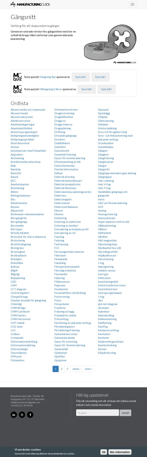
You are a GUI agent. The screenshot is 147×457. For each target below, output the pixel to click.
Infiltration (104, 278)
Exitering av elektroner (67, 221)
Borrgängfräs (19, 218)
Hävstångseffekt (108, 251)
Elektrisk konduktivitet (67, 184)
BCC (13, 180)
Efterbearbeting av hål (67, 161)
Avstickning (17, 158)
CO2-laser (17, 326)
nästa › (76, 368)
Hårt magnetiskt (107, 240)
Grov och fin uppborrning (112, 131)
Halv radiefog (106, 180)
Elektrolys (60, 195)
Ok (103, 452)
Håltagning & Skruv (51, 89)
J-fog (101, 296)
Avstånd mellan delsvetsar (26, 161)
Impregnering (106, 266)
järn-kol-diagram (107, 304)
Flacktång (60, 262)
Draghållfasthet (63, 116)
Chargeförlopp (19, 296)
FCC (56, 247)
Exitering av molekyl (66, 225)
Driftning (59, 131)
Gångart (103, 150)
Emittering (60, 218)
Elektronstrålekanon (66, 206)
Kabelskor (104, 311)
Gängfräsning (106, 158)
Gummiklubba (105, 146)
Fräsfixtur (60, 307)
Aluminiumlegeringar (23, 124)
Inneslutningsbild (108, 281)
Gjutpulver (60, 360)
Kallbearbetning (107, 319)
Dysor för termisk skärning (69, 158)
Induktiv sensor (107, 270)
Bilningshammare (21, 195)
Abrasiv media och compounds (28, 109)
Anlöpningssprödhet (22, 139)
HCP (100, 206)
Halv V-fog (104, 184)
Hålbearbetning (107, 225)
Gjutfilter (59, 356)
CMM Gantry (18, 315)
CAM (14, 285)
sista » (88, 368)
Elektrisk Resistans (65, 188)
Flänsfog (59, 278)
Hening (102, 210)
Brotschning (18, 240)
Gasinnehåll (61, 349)
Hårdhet (103, 236)
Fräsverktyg (61, 319)
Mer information (120, 452)
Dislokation (17, 360)
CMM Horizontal (20, 319)
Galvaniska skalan (64, 337)
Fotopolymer (61, 304)
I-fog (101, 262)
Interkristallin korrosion (112, 285)
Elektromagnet (63, 199)
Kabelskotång (106, 315)
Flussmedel (60, 274)
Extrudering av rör (65, 232)
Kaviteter (103, 337)
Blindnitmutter (19, 203)
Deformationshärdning (24, 341)
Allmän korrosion (20, 120)
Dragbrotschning (64, 113)
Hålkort (102, 229)
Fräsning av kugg (64, 311)
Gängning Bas (48, 76)
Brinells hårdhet (20, 232)
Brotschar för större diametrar (28, 236)
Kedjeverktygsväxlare (111, 341)
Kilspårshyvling (107, 352)
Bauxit (14, 176)
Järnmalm (103, 307)
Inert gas (103, 274)
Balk (13, 165)
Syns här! (80, 76)
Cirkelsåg (16, 304)
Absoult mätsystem (22, 116)
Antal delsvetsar (20, 143)
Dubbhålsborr (62, 143)
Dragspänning (62, 128)
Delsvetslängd (19, 349)
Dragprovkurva (63, 124)
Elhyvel (58, 210)
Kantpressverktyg (108, 330)
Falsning (59, 236)
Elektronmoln (62, 203)
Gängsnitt (104, 169)
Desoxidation (19, 352)
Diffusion (16, 356)
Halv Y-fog (104, 188)
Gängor (102, 165)
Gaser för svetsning (65, 341)
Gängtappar (105, 176)
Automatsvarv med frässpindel (28, 150)
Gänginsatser (106, 161)
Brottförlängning (21, 244)
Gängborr (103, 154)
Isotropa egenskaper (110, 292)
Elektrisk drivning (64, 176)
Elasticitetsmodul (64, 165)
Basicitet (16, 173)
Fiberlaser (60, 255)
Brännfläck (17, 262)
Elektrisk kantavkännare (68, 180)
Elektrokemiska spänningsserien (72, 191)
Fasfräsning (61, 244)
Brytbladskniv (19, 255)
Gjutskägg (104, 113)
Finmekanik (60, 259)
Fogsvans (59, 285)
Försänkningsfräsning (67, 330)
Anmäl (125, 412)
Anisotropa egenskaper (24, 131)
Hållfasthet (104, 232)
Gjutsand (103, 109)
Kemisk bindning (107, 345)
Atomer (15, 146)
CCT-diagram (18, 289)
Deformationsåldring (23, 345)
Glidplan (103, 116)
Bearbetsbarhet (20, 184)
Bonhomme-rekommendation (27, 214)
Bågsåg (15, 274)
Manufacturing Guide (29, 4)
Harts (101, 199)
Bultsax (15, 266)
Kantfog (103, 326)
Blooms (15, 206)
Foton (57, 300)
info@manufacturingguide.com (25, 402)
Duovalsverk (61, 150)
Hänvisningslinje (107, 244)
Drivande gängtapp (65, 135)
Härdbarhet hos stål (109, 247)
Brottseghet (18, 251)
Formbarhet (61, 289)
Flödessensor (62, 281)
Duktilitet (60, 146)
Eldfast (58, 173)
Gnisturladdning (107, 128)
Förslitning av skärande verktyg (72, 322)
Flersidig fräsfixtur (65, 270)
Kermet (102, 349)
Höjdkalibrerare (107, 255)
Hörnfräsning (106, 259)
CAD (13, 281)
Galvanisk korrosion (66, 334)
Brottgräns (17, 247)
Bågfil (14, 270)
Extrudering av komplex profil (71, 229)
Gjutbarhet (60, 352)
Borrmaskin (17, 225)
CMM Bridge (18, 307)
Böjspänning (18, 278)
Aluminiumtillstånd (21, 128)
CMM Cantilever (20, 311)
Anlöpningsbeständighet (25, 135)
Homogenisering (107, 214)
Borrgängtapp (19, 221)
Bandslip (16, 169)
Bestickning (17, 188)
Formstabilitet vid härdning (70, 292)
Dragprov (60, 120)
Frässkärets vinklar (65, 315)
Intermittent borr (108, 289)
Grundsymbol (105, 143)
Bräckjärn (16, 259)
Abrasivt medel (19, 113)
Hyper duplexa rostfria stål (113, 221)
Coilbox (15, 334)
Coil (13, 330)
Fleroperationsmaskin (67, 266)
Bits (13, 199)
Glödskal (103, 124)
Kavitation (104, 334)
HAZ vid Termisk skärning (112, 203)
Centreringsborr (20, 292)
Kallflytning (105, 322)
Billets (14, 191)
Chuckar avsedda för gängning (28, 300)
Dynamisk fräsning (65, 154)
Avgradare (17, 154)
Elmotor (59, 214)
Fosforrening (62, 296)
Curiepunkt (17, 337)
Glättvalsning (106, 120)
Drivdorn (59, 139)
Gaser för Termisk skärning (69, 345)
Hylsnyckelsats (106, 218)
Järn (100, 300)
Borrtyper (16, 229)
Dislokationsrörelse (66, 109)
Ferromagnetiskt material (69, 251)
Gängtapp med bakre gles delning (117, 173)
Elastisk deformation (66, 169)
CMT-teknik (17, 322)
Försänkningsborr (64, 326)
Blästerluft (17, 210)
